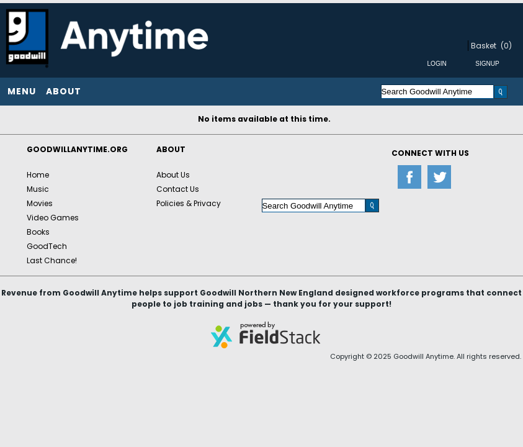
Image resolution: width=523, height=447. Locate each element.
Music (38, 189)
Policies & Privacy (188, 203)
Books (38, 232)
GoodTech (47, 246)
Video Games (53, 217)
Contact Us (177, 189)
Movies (40, 203)
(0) (506, 45)
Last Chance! (52, 260)
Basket (483, 45)
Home (38, 174)
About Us (173, 174)
